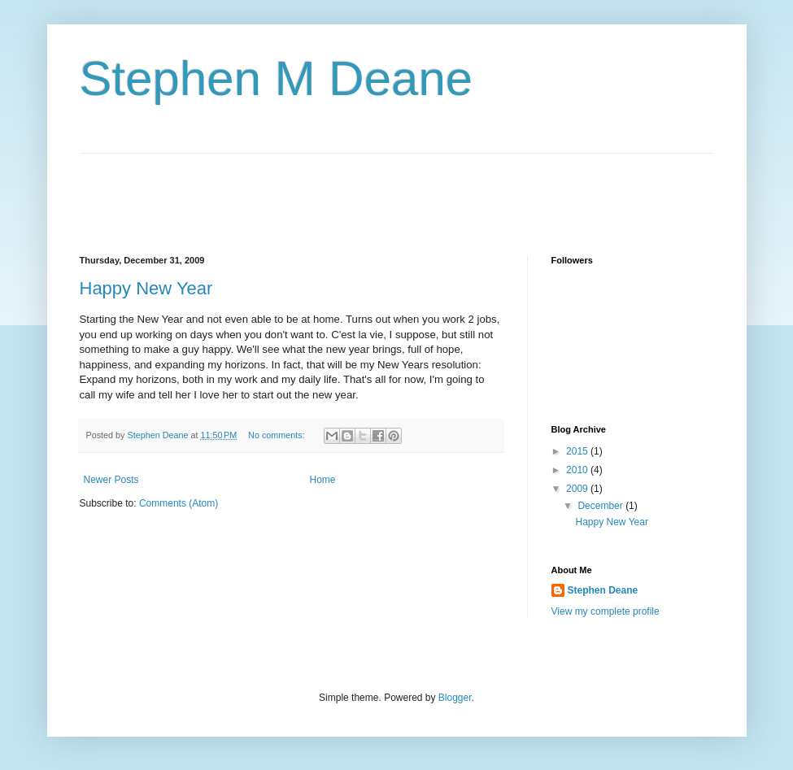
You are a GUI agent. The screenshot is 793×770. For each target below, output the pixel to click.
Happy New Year (146, 288)
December (601, 505)
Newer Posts (111, 479)
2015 (578, 451)
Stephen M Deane (276, 78)
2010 (578, 470)
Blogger (455, 697)
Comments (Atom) (178, 503)
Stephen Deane (603, 590)
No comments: (277, 435)
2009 (578, 488)
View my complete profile (605, 611)
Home (323, 479)
